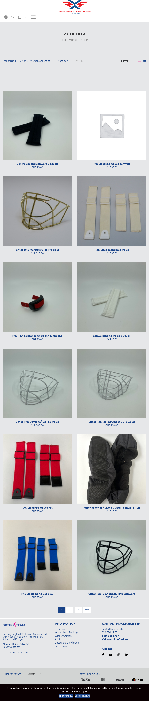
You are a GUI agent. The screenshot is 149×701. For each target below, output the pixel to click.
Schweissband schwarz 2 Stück (37, 163)
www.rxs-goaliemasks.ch (16, 652)
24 (76, 61)
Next (87, 610)
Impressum (61, 646)
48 (82, 61)
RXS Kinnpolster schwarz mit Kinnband (37, 335)
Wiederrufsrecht (63, 636)
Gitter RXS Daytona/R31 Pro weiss (37, 421)
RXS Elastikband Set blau (37, 593)
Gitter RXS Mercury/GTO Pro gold (37, 250)
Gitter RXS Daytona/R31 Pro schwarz (111, 593)
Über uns (60, 629)
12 (71, 61)
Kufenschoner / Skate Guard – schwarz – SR (111, 507)
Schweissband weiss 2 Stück (111, 335)
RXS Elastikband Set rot (37, 507)
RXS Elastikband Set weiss (112, 250)
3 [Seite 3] (78, 610)
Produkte (73, 40)
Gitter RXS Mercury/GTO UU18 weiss (111, 421)
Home (63, 40)
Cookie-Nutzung (82, 696)
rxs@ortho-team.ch (112, 629)
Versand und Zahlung (66, 632)
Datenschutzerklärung (67, 642)
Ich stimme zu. (66, 696)
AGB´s (58, 639)
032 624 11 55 (109, 632)
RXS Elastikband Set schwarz (112, 163)
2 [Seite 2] (69, 610)
